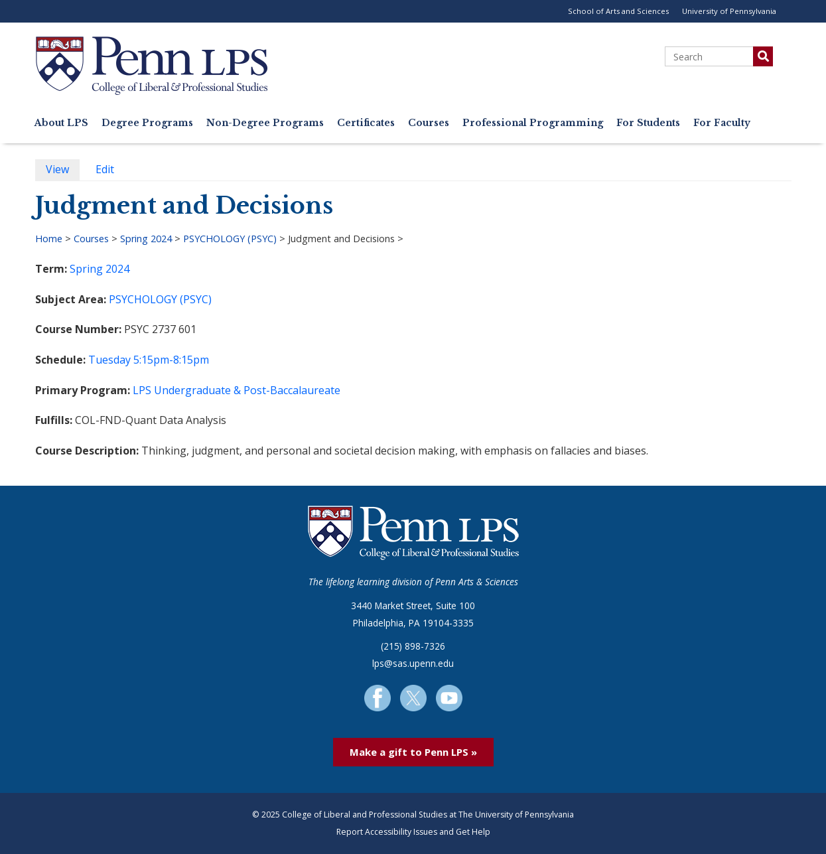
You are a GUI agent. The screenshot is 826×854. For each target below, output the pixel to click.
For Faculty (721, 123)
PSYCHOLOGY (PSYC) (230, 238)
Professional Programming (532, 123)
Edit (110, 170)
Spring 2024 (146, 238)
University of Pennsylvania (729, 11)
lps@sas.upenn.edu (413, 663)
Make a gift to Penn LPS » (413, 751)
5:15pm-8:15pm (171, 359)
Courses (428, 123)
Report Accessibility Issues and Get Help (413, 831)
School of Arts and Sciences (618, 11)
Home (48, 238)
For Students (648, 123)
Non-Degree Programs (265, 123)
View (63, 170)
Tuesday (109, 359)
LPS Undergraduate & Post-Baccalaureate (236, 390)
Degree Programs (147, 123)
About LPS (61, 123)
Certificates (366, 123)
